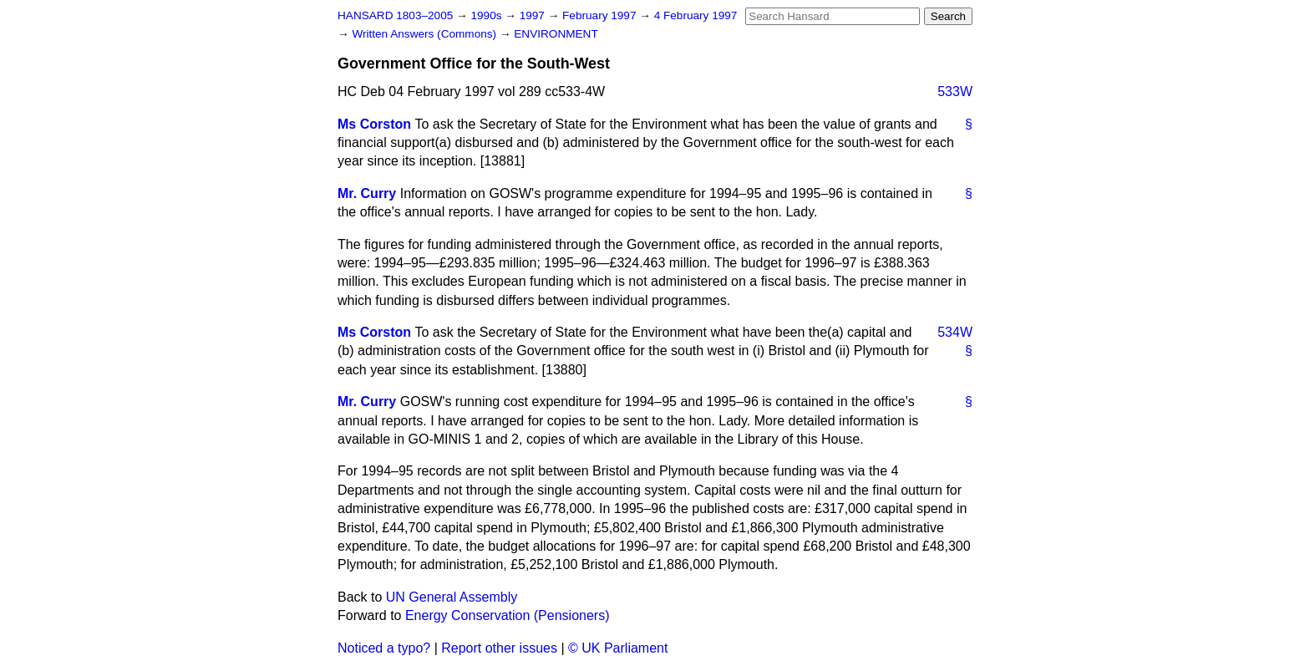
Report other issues (499, 648)
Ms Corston (374, 124)
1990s (487, 15)
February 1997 (600, 15)
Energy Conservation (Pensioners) (507, 615)
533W (954, 91)
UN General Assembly (451, 597)
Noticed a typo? (384, 648)
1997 (534, 15)
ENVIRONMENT (555, 34)
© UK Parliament (618, 648)
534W (954, 332)
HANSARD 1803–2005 (395, 15)
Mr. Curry (367, 193)
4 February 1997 (696, 15)
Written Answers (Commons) (426, 34)
